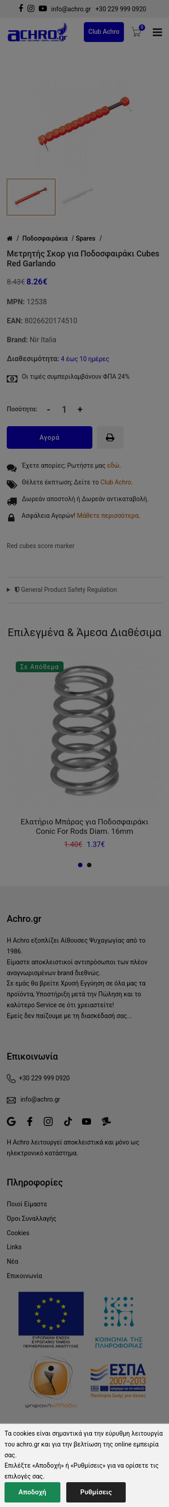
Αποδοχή (32, 1492)
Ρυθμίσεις (96, 1492)
